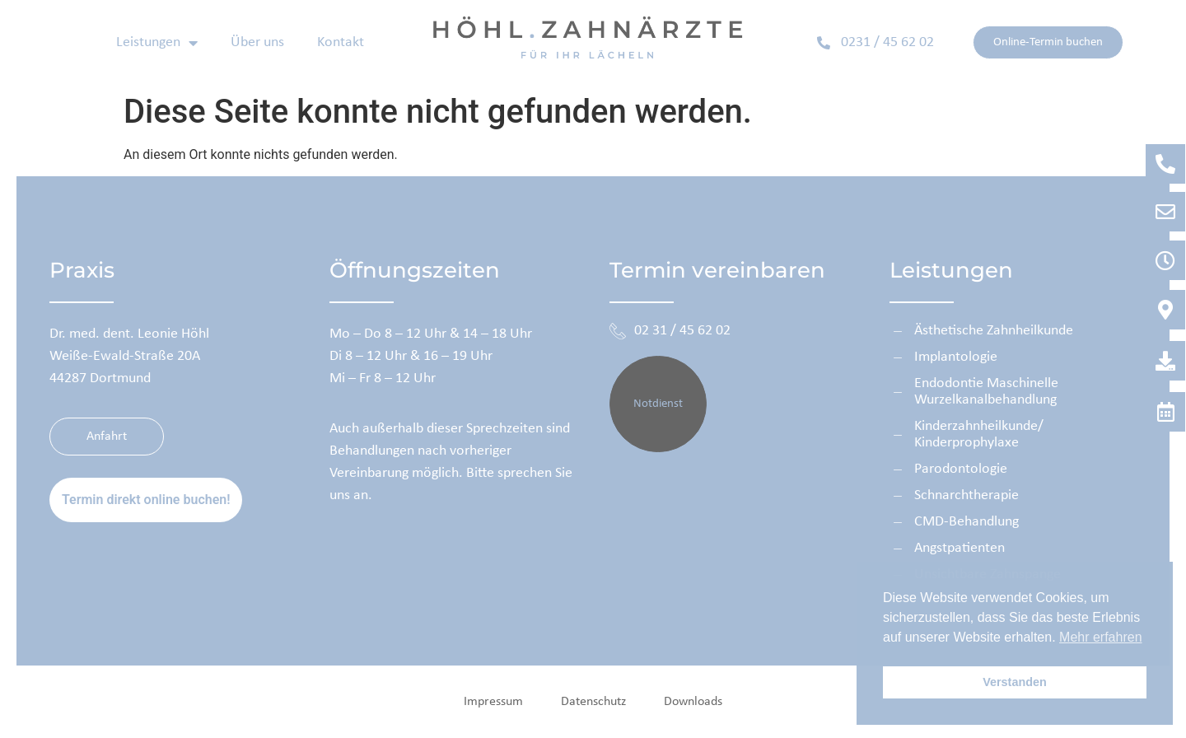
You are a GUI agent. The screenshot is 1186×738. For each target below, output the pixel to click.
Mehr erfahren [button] (1100, 637)
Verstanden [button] (1015, 682)
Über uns (257, 42)
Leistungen (157, 42)
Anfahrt (125, 436)
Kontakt (340, 42)
